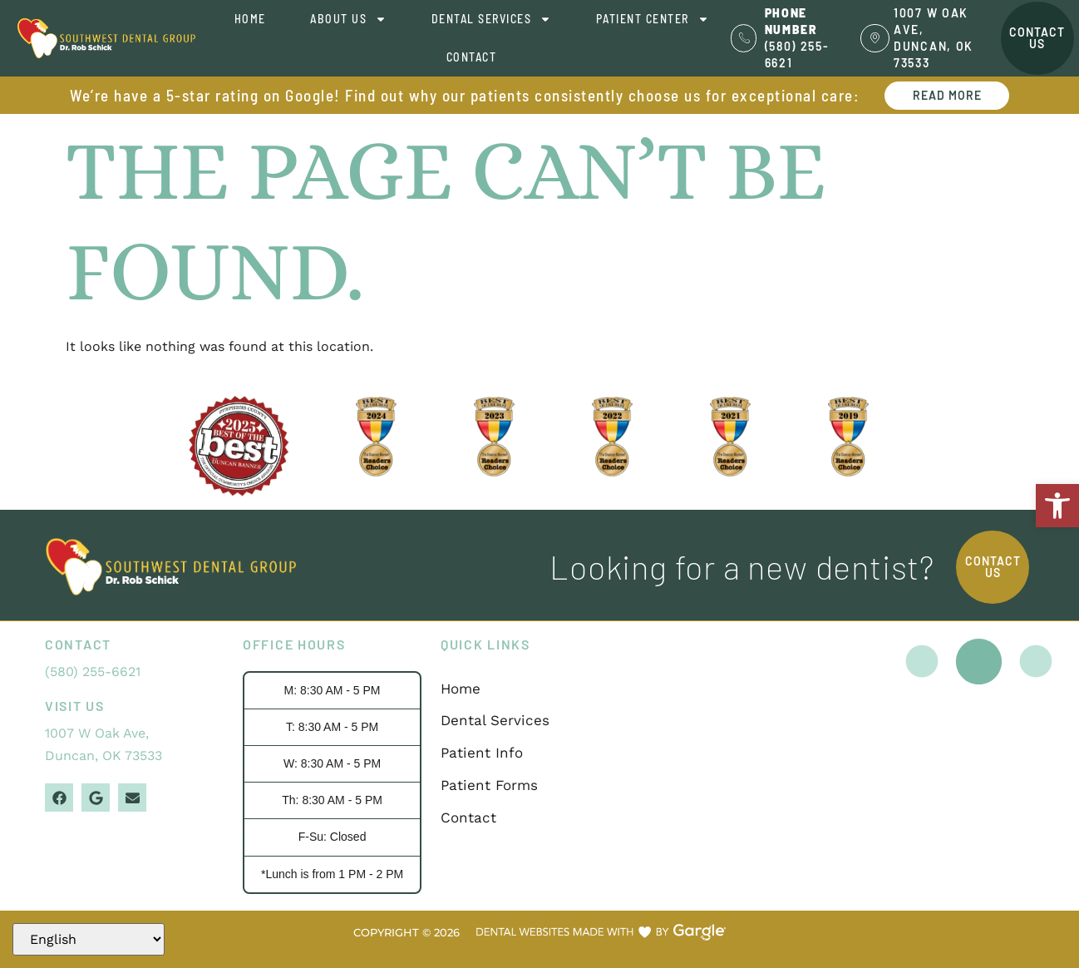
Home (250, 19)
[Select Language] (88, 939)
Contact (471, 57)
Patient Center (652, 19)
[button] (1057, 505)
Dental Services (491, 19)
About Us (348, 19)
